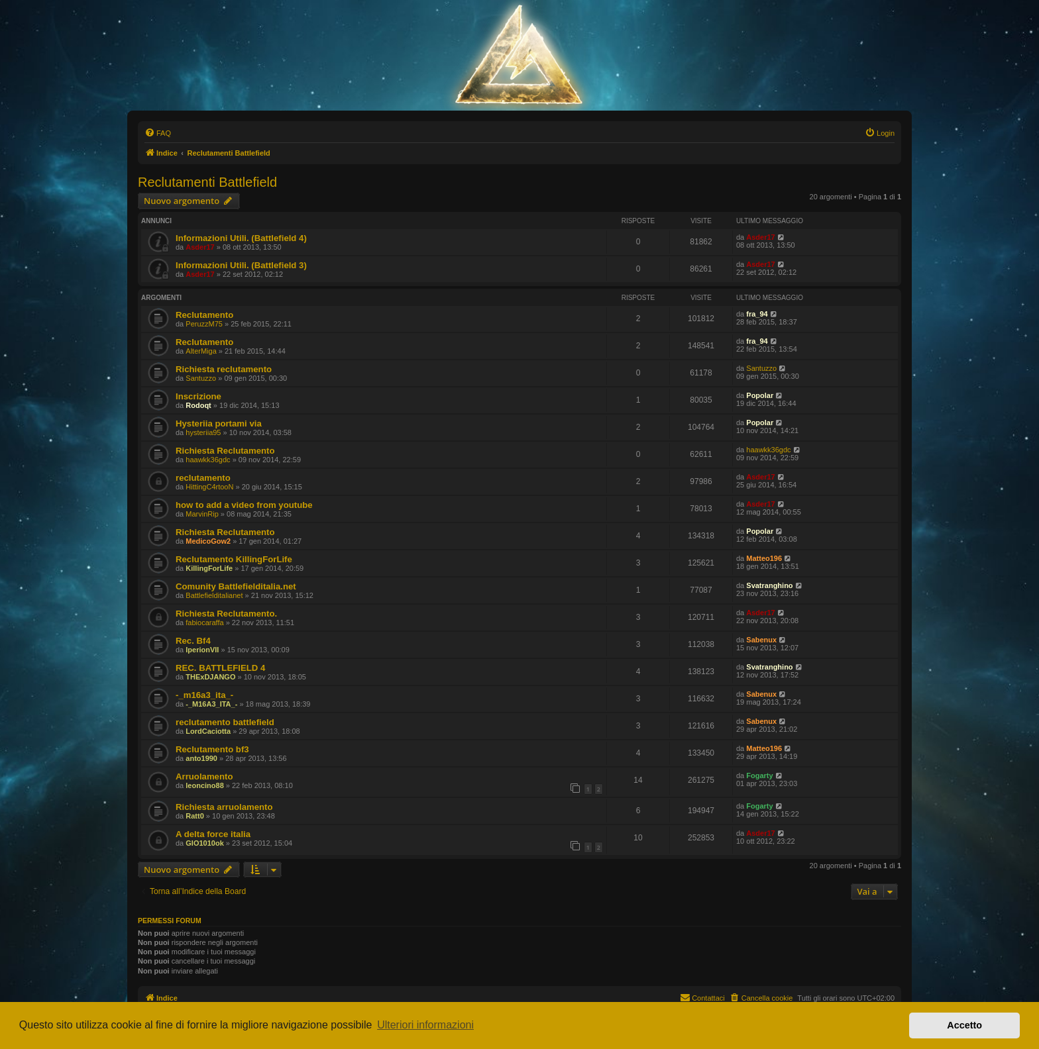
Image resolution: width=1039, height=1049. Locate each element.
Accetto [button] (964, 1025)
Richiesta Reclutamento (225, 451)
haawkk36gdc (208, 460)
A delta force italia (213, 834)
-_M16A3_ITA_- (211, 704)
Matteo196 (764, 558)
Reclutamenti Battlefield (207, 182)
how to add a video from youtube (244, 505)
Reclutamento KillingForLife (234, 559)
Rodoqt (198, 405)
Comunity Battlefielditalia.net (236, 586)
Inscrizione (198, 396)
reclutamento (203, 478)
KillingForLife (209, 568)
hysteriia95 (203, 432)
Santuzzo (201, 378)
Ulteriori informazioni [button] (425, 1024)
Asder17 (200, 247)
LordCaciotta (208, 731)
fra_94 (756, 314)
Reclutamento (204, 315)
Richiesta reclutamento (224, 369)
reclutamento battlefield (225, 722)
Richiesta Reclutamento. (226, 614)
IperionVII (202, 650)
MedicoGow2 (208, 541)
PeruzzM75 (204, 324)
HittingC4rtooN (209, 487)
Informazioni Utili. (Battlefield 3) (241, 265)
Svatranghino (769, 585)
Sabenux (761, 640)
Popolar (759, 395)
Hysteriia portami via (219, 423)
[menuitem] (157, 133)
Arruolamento (204, 776)
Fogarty (759, 775)
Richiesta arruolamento (224, 807)
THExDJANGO (210, 677)
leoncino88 (204, 785)
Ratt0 (195, 816)
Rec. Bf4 (193, 641)
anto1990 (201, 758)
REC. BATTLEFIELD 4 (220, 668)
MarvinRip (202, 514)
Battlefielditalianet (214, 595)
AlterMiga (201, 351)
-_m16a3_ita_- (204, 695)
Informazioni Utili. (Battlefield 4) (241, 238)
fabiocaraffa (204, 622)
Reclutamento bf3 (212, 749)
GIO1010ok (204, 843)
